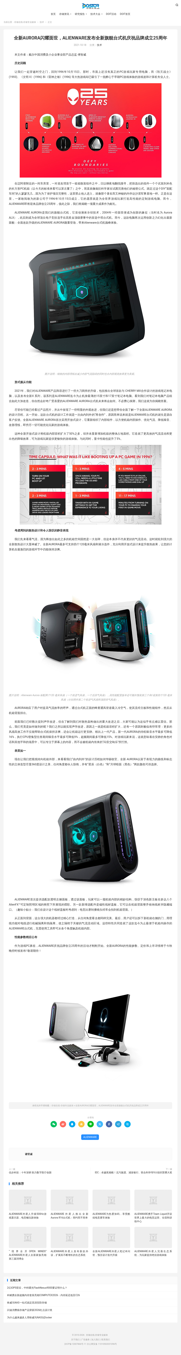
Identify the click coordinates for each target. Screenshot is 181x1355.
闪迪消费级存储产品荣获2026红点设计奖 (29, 1311)
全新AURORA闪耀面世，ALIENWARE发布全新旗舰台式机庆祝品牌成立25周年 (90, 39)
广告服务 (85, 1340)
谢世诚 (28, 1155)
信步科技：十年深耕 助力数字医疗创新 (30, 1173)
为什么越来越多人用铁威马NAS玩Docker (29, 1318)
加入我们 (95, 1340)
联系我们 (105, 1340)
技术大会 (95, 14)
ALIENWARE (90, 1138)
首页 (53, 14)
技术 (42, 23)
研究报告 (80, 14)
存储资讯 (64, 14)
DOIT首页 (125, 14)
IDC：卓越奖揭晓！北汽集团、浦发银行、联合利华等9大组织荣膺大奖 (133, 1173)
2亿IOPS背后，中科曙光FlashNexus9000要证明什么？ (37, 1288)
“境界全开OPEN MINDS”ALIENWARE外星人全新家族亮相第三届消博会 (27, 1256)
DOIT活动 (111, 14)
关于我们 (75, 1340)
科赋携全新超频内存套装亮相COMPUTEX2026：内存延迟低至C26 (43, 1296)
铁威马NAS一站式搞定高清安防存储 (27, 1303)
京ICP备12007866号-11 (75, 1345)
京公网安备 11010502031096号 (102, 1345)
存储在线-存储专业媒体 (90, 6)
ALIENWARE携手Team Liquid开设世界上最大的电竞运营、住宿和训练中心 (153, 1219)
